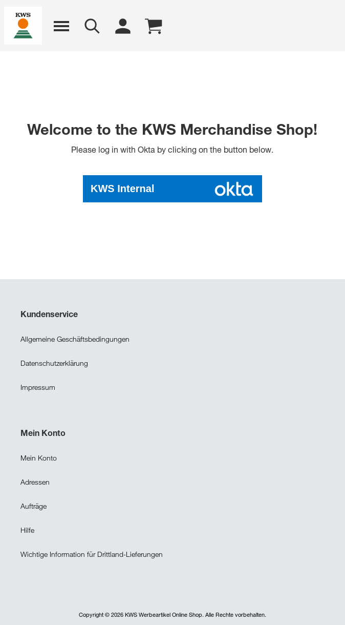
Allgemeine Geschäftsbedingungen (75, 338)
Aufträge (33, 505)
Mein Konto (38, 457)
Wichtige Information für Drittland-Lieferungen (91, 553)
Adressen (35, 481)
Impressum (37, 386)
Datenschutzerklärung (54, 362)
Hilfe (27, 529)
